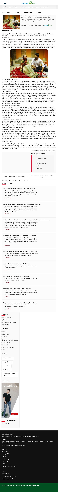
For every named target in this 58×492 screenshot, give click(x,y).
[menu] (5, 3)
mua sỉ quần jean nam (9, 374)
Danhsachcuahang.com (9, 476)
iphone (39, 161)
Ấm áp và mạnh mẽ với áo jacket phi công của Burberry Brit (22, 204)
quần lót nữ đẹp (42, 163)
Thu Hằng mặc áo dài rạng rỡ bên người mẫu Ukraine (20, 251)
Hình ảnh (5, 345)
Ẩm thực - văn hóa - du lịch (10, 340)
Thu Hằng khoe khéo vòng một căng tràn (16, 276)
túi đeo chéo (7, 358)
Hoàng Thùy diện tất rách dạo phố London (16, 264)
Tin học (5, 332)
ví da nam (6, 370)
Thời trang (16, 7)
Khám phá (5, 461)
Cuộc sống (6, 334)
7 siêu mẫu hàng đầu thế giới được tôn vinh (17, 289)
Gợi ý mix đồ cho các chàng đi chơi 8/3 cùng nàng (42, 176)
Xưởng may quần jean (9, 322)
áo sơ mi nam (6, 423)
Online (5, 336)
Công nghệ (6, 342)
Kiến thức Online (7, 7)
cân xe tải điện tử (42, 158)
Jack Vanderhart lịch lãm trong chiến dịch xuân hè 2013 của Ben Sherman (26, 220)
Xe (4, 350)
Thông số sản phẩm (8, 479)
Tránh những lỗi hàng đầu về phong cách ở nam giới (19, 235)
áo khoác (39, 168)
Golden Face (6, 320)
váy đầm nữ (7, 362)
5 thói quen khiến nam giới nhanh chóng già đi (16, 176)
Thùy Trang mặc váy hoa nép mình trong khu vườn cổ (20, 303)
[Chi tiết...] (8, 198)
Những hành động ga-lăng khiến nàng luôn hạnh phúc (34, 7)
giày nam (6, 366)
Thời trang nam (7, 317)
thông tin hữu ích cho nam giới (17, 180)
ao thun (39, 165)
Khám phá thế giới (8, 347)
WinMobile (6, 324)
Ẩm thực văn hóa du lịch (9, 466)
